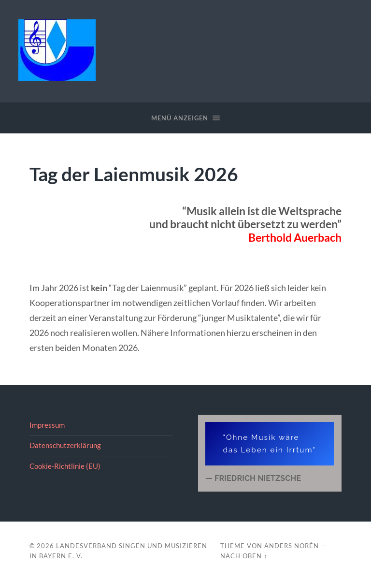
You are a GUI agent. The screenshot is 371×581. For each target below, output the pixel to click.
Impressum (47, 425)
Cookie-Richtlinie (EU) (64, 466)
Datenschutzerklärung (65, 445)
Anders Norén (291, 546)
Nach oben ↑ (243, 556)
